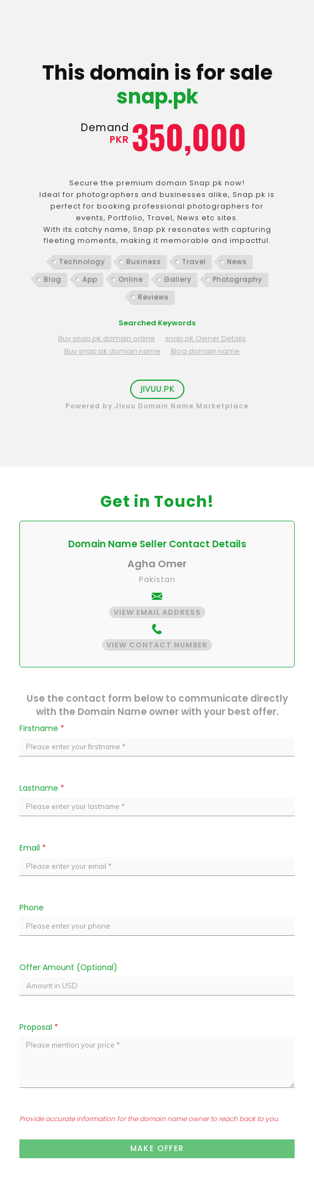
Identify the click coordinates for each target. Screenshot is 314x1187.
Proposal (38, 1027)
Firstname (41, 728)
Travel (194, 261)
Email (32, 848)
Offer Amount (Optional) (68, 967)
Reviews (153, 297)
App (90, 279)
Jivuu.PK (157, 389)
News (237, 261)
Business (143, 261)
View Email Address (157, 612)
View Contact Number (157, 645)
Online (131, 279)
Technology (82, 261)
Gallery (178, 279)
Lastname (41, 788)
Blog (52, 279)
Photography (237, 279)
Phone (31, 907)
